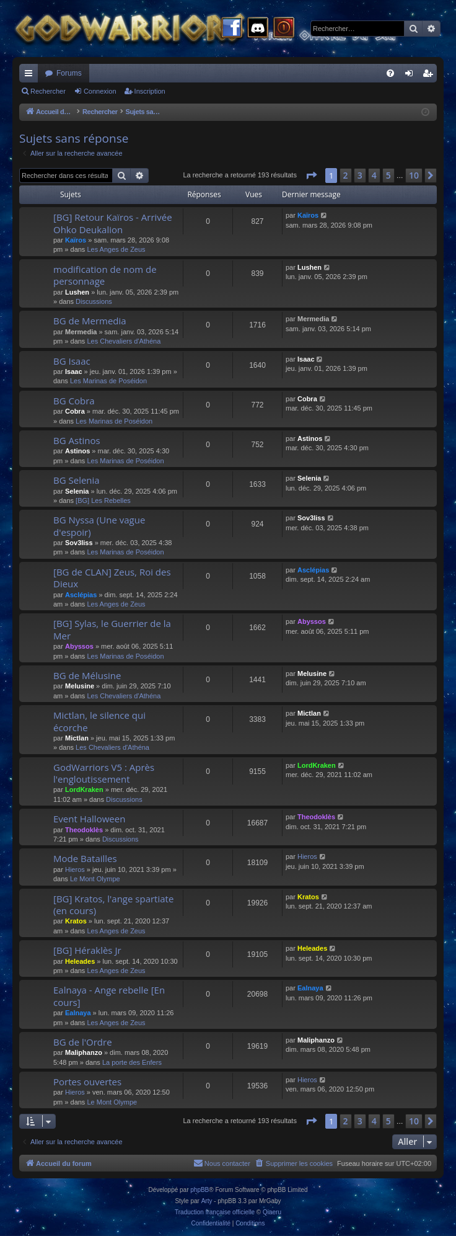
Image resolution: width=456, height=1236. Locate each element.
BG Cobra (74, 400)
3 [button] (359, 175)
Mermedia (81, 332)
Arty (207, 1201)
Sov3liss (79, 542)
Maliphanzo (83, 1052)
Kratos (76, 921)
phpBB (199, 1189)
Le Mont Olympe (95, 879)
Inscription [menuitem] (430, 75)
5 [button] (388, 175)
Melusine (79, 686)
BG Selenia (76, 480)
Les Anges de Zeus (116, 249)
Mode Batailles (85, 858)
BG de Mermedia (89, 320)
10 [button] (414, 175)
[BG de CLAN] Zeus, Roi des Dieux (112, 578)
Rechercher (48, 91)
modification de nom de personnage (105, 275)
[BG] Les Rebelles (103, 500)
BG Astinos (76, 440)
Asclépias (81, 594)
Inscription (149, 91)
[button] (311, 175)
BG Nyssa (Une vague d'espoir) (99, 526)
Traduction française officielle (215, 1212)
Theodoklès (84, 830)
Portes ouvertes (87, 1081)
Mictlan (77, 738)
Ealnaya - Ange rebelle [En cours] (109, 996)
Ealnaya (78, 1012)
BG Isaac (71, 361)
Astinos (77, 451)
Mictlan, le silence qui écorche (99, 721)
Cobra (75, 411)
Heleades (80, 961)
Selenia (77, 491)
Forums (69, 73)
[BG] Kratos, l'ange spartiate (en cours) (113, 904)
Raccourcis (31, 75)
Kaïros (75, 240)
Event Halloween (89, 818)
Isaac (73, 371)
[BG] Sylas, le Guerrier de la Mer (112, 629)
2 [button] (345, 175)
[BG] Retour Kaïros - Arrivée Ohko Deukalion (112, 223)
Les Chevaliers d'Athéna (123, 341)
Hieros (75, 869)
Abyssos (79, 646)
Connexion (100, 91)
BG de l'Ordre (82, 1042)
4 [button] (374, 175)
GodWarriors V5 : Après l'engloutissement (103, 773)
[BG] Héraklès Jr (87, 950)
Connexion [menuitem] (411, 75)
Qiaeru (272, 1212)
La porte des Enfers (132, 1062)
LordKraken (84, 789)
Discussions (94, 301)
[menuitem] (390, 73)
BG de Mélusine (87, 675)
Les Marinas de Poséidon (108, 381)
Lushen (77, 292)
